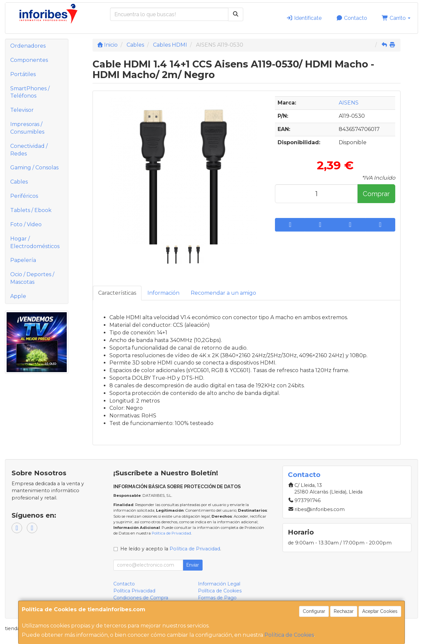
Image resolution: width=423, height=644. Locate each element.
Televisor (22, 110)
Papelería (23, 260)
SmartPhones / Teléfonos (30, 92)
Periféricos (24, 196)
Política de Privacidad (171, 533)
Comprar (376, 194)
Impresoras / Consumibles (27, 128)
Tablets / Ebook (31, 210)
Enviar (192, 565)
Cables (19, 182)
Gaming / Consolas (34, 167)
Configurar (314, 611)
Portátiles (23, 74)
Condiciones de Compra (140, 598)
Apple (18, 296)
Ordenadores (28, 46)
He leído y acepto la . (170, 549)
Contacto (351, 18)
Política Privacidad (134, 591)
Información (163, 293)
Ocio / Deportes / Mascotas (32, 278)
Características (117, 293)
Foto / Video (26, 224)
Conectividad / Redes (29, 150)
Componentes (29, 60)
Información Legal (219, 584)
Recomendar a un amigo (223, 293)
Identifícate (304, 18)
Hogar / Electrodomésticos (34, 242)
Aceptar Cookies (380, 611)
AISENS (349, 103)
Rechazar (344, 611)
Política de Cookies (289, 635)
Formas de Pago (217, 598)
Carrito (396, 18)
